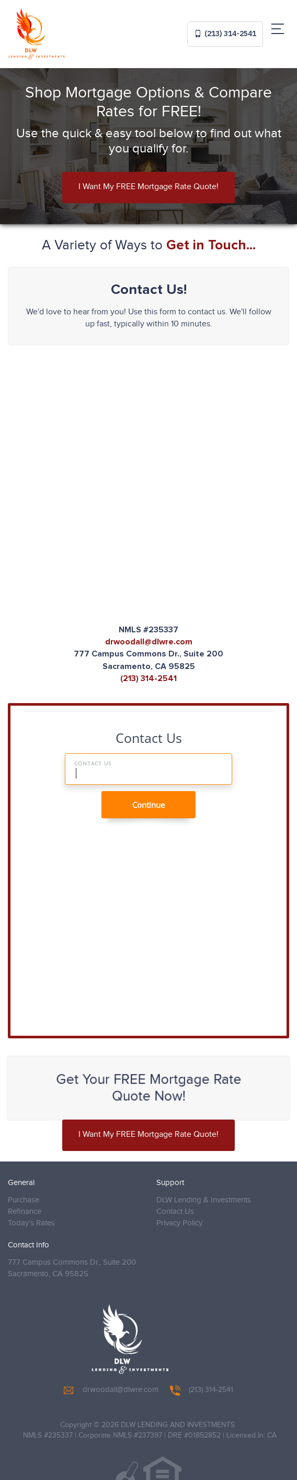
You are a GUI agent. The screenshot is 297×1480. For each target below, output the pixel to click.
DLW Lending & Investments (203, 1200)
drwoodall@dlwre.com (148, 642)
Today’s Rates (31, 1223)
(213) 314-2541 (225, 33)
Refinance (24, 1211)
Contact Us (175, 1211)
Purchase (23, 1200)
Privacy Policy (179, 1223)
